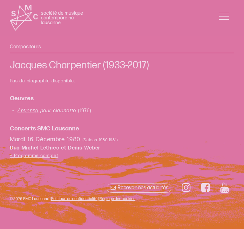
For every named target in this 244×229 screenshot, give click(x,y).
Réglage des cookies (117, 198)
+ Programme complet (34, 155)
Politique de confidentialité (74, 198)
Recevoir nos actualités (139, 188)
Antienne (27, 111)
